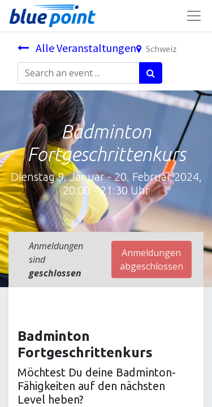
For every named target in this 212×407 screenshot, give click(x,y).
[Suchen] (150, 73)
